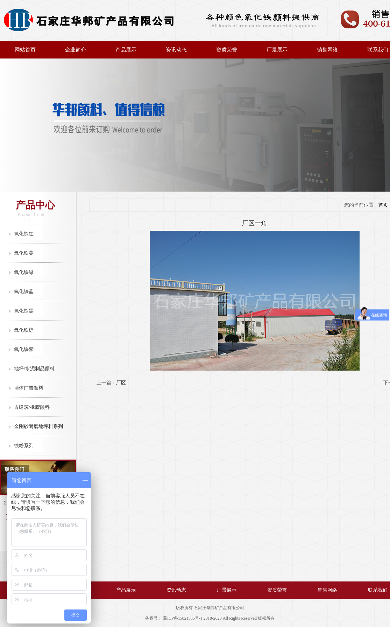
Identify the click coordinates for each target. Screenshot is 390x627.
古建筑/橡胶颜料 (32, 407)
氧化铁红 (24, 233)
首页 (383, 205)
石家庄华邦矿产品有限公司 (219, 607)
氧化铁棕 (24, 330)
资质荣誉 (226, 50)
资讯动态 (176, 50)
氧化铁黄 (24, 253)
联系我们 (378, 590)
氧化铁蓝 (24, 291)
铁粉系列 (24, 445)
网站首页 (25, 50)
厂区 (121, 382)
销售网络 (327, 50)
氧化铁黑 (24, 311)
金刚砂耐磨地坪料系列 (38, 426)
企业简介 (75, 50)
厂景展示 (277, 50)
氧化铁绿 (24, 272)
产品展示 (125, 50)
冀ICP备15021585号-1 (183, 618)
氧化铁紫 (24, 349)
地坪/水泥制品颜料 (34, 368)
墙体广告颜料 (28, 388)
